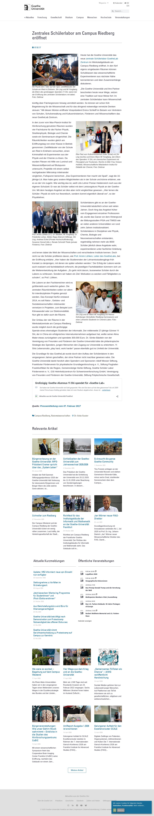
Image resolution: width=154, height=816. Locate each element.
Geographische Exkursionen (96, 581)
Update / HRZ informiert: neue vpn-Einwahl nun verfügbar (52, 573)
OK (115, 810)
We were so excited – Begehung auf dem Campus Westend (46, 671)
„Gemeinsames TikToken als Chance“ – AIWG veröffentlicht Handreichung (108, 673)
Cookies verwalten (107, 809)
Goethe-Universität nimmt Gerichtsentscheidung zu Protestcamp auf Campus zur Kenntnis (52, 632)
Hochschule (106, 17)
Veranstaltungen (122, 17)
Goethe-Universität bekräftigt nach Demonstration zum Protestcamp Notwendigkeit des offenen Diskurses (50, 619)
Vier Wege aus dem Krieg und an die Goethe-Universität (76, 671)
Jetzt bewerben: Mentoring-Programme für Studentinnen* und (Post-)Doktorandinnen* (51, 595)
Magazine (103, 3)
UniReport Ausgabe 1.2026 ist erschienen (76, 727)
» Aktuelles (29, 17)
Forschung (42, 17)
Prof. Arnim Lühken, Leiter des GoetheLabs (95, 256)
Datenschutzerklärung (91, 809)
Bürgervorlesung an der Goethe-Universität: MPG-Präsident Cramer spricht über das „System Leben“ (45, 463)
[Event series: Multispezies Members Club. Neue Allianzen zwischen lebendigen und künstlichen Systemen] (96, 594)
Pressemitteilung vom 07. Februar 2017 (60, 406)
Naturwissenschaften (60, 415)
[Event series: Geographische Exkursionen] (95, 578)
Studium (69, 17)
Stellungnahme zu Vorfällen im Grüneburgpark (47, 584)
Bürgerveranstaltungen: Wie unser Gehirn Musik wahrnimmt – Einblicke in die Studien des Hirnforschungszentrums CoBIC (44, 733)
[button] (77, 770)
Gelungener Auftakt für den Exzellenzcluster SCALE (107, 727)
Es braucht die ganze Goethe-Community (104, 460)
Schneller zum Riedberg (44, 515)
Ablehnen (121, 810)
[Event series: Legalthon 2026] (95, 571)
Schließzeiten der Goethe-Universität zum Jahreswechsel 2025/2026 (76, 461)
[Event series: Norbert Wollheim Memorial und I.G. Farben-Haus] (96, 611)
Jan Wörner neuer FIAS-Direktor (106, 517)
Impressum (78, 809)
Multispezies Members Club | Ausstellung (101, 597)
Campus (80, 17)
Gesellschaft (56, 17)
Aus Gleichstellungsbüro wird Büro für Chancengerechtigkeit (50, 607)
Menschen (92, 17)
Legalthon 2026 (91, 574)
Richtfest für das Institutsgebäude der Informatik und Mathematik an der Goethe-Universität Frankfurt (76, 521)
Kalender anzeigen (85, 621)
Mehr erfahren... (139, 805)
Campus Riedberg (42, 415)
